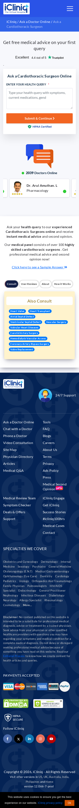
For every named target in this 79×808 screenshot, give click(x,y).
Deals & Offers (14, 512)
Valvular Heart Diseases (24, 327)
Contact (49, 533)
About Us (50, 450)
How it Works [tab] (62, 283)
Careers (49, 443)
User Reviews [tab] (29, 283)
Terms (47, 457)
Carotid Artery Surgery (24, 333)
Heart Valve (17, 311)
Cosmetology (11, 605)
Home (49, 781)
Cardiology (62, 576)
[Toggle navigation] (70, 9)
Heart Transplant (40, 311)
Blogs (47, 436)
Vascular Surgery (56, 322)
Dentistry (46, 576)
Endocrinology (27, 590)
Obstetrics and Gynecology (20, 561)
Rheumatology (53, 600)
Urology (24, 581)
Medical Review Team (19, 498)
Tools (47, 422)
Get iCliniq (51, 505)
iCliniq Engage (54, 498)
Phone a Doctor (15, 436)
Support (9, 519)
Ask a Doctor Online (34, 22)
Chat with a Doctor (17, 429)
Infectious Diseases (33, 595)
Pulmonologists (37, 586)
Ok (69, 802)
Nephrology (10, 595)
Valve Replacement (21, 349)
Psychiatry (39, 566)
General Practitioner (52, 590)
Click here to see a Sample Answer (39, 267)
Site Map (10, 450)
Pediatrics (9, 581)
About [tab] (46, 283)
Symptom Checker (17, 505)
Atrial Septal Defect (22, 316)
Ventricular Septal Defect (25, 322)
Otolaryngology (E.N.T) (18, 571)
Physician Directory (18, 457)
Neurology (10, 600)
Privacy (48, 463)
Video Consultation (18, 443)
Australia (55, 777)
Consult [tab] (11, 283)
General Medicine (60, 566)
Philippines (32, 781)
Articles (9, 463)
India (65, 777)
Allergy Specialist (30, 600)
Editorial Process (14, 656)
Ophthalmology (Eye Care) (20, 576)
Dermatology (49, 561)
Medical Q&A (13, 470)
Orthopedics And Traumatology (52, 581)
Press (47, 477)
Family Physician (13, 586)
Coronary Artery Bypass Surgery (29, 343)
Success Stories (54, 512)
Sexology (23, 566)
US (40, 777)
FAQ (46, 429)
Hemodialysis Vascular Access (28, 338)
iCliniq (12, 22)
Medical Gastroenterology (52, 571)
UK (46, 777)
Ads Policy (51, 470)
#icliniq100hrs (54, 519)
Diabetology (56, 595)
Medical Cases (54, 526)
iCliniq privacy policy (50, 802)
